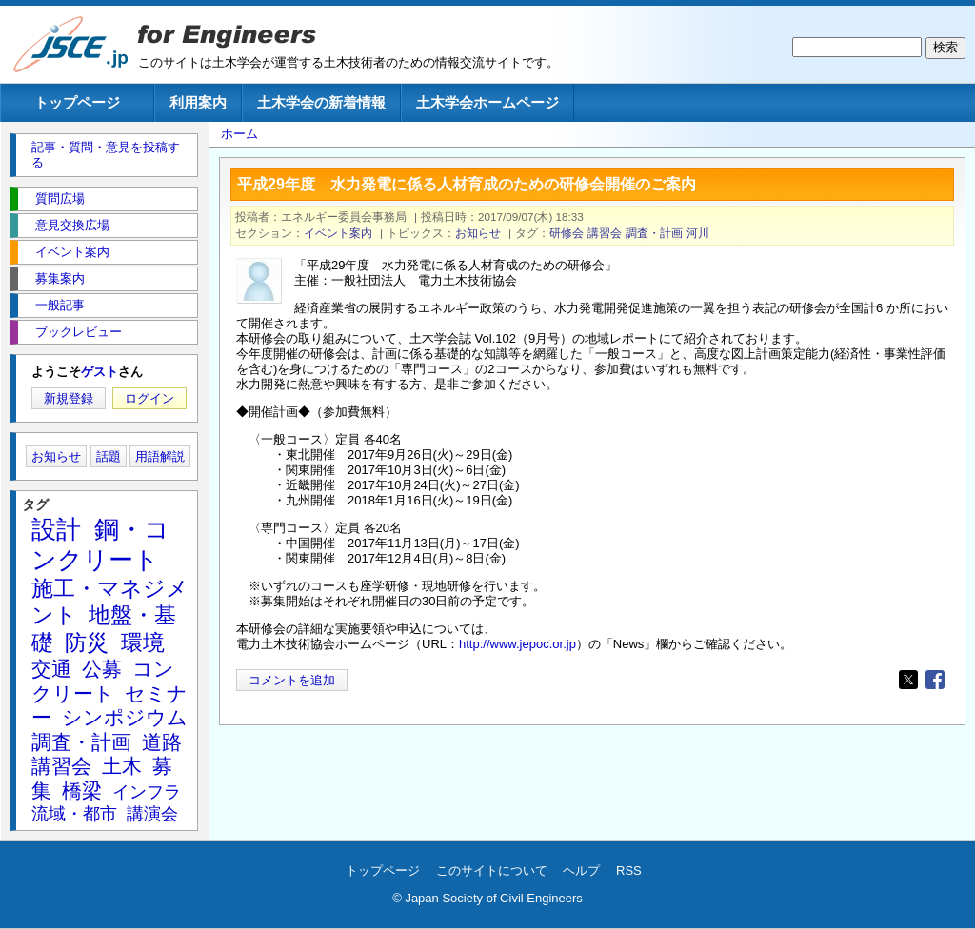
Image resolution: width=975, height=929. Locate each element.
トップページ (77, 102)
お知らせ (478, 233)
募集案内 (60, 278)
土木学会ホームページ (487, 102)
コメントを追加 (292, 680)
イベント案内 (338, 233)
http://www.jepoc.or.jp (517, 644)
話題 (108, 456)
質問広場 (60, 198)
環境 (143, 642)
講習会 (604, 233)
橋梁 (82, 790)
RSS (629, 870)
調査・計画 (654, 233)
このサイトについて (491, 870)
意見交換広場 (72, 225)
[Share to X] (908, 679)
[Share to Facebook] (935, 679)
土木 (122, 766)
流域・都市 (74, 813)
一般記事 (60, 305)
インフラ (146, 791)
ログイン (149, 398)
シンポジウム (125, 717)
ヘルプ (581, 870)
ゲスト (99, 372)
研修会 (566, 233)
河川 (697, 233)
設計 (56, 529)
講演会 (152, 813)
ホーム (239, 134)
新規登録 (68, 398)
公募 (102, 669)
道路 (162, 742)
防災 (87, 642)
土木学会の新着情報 (321, 102)
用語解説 (160, 456)
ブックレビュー (78, 332)
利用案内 (198, 102)
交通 (51, 669)
